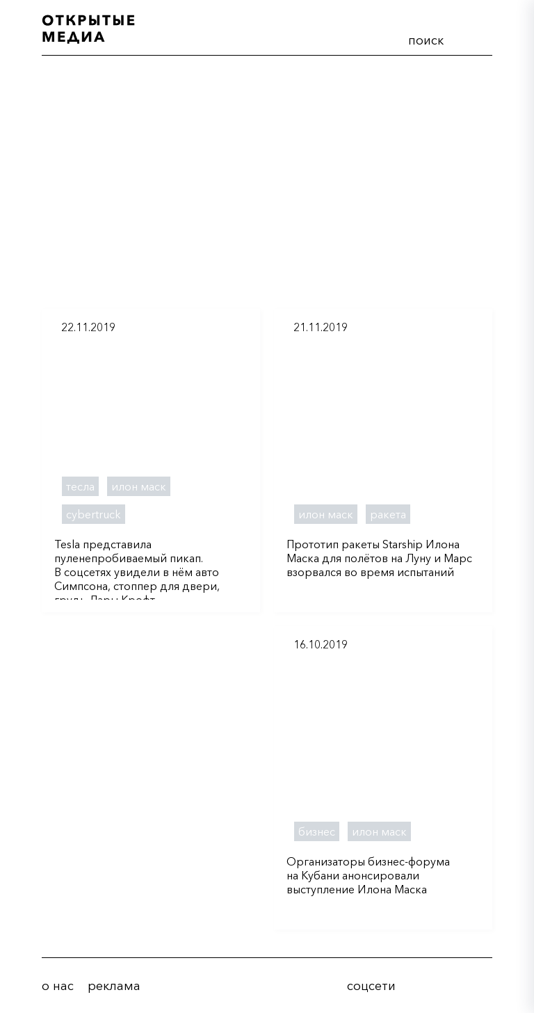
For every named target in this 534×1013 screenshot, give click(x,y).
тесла (80, 486)
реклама (114, 986)
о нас (58, 986)
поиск (426, 40)
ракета (388, 514)
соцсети (371, 986)
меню (476, 38)
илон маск (138, 486)
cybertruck (93, 514)
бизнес (316, 831)
